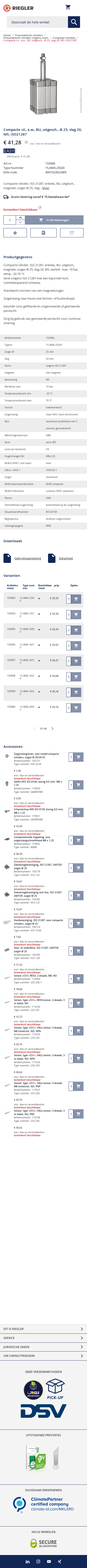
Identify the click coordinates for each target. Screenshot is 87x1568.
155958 (11, 673)
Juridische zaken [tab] (16, 1347)
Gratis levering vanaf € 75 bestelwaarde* (40, 195)
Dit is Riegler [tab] (13, 1329)
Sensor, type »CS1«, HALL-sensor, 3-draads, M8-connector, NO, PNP (38, 1083)
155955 (11, 627)
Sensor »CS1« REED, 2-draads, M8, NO (35, 973)
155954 (11, 611)
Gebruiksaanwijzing (27, 556)
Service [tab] (9, 1338)
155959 (11, 689)
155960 (11, 704)
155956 (11, 642)
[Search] (74, 22)
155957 (11, 658)
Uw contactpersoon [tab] (19, 1356)
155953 (11, 595)
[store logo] (18, 8)
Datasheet (66, 556)
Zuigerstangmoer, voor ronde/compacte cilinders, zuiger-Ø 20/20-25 (36, 753)
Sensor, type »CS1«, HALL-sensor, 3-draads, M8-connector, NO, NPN (38, 1027)
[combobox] (43, 22)
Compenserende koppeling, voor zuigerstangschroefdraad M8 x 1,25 (34, 837)
